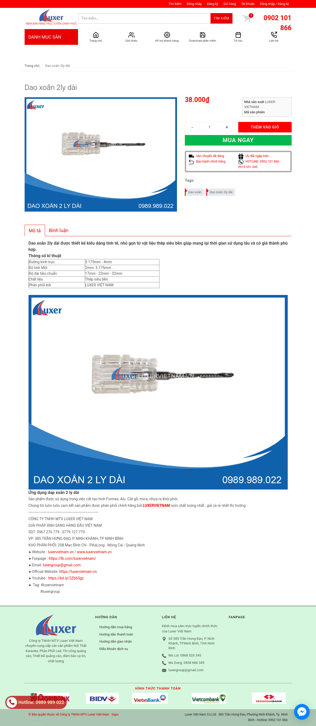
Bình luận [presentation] (58, 230)
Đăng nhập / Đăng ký (274, 4)
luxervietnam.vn (61, 552)
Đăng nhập (194, 4)
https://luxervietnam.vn (78, 571)
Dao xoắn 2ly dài (220, 191)
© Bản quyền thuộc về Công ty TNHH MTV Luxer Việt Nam (69, 714)
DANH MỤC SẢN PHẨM (51, 47)
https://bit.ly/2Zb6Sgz (66, 578)
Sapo (115, 714)
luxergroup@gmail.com (62, 565)
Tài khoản (248, 4)
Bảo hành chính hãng (207, 161)
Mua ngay (238, 140)
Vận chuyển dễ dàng (206, 156)
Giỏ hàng (229, 4)
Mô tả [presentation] (35, 230)
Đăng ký (212, 4)
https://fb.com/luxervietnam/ (72, 558)
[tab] (35, 230)
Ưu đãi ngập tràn (253, 156)
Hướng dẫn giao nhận (115, 641)
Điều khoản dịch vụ (113, 649)
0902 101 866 (278, 23)
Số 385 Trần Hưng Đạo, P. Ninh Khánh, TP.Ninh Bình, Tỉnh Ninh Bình (192, 643)
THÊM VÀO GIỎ (265, 127)
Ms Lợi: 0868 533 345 (185, 655)
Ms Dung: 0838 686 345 (186, 663)
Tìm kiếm (175, 4)
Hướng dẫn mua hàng (115, 627)
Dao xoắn (193, 191)
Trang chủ (32, 66)
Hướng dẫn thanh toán (116, 634)
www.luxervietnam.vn (94, 552)
